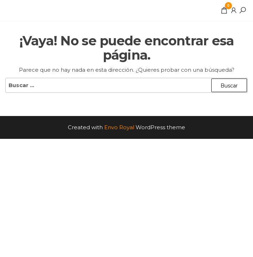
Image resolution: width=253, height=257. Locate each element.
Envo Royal (119, 127)
